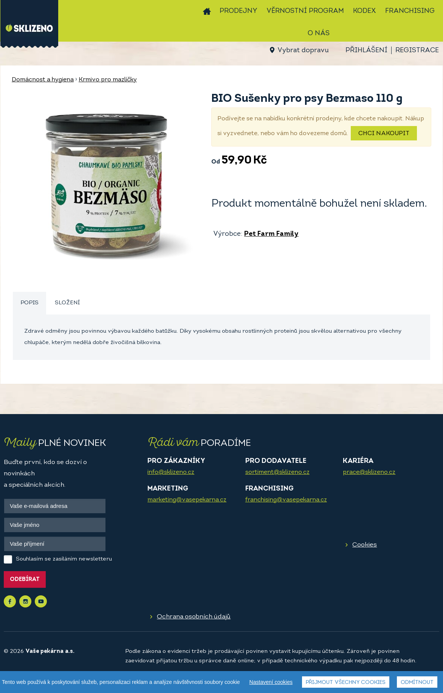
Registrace (417, 50)
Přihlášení (366, 50)
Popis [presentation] (29, 303)
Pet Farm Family (271, 234)
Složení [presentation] (67, 303)
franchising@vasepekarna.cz (286, 500)
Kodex (364, 11)
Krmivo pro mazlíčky (108, 80)
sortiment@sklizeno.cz (277, 472)
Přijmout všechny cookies (346, 682)
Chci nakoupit (383, 134)
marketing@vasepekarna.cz (186, 500)
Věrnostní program (305, 11)
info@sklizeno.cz (170, 472)
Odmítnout (417, 682)
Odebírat (25, 579)
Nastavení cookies (271, 682)
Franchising (410, 11)
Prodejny (238, 11)
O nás (319, 33)
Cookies (364, 545)
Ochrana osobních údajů (194, 617)
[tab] (29, 303)
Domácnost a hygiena (43, 80)
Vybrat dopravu (302, 50)
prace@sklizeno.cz (369, 472)
